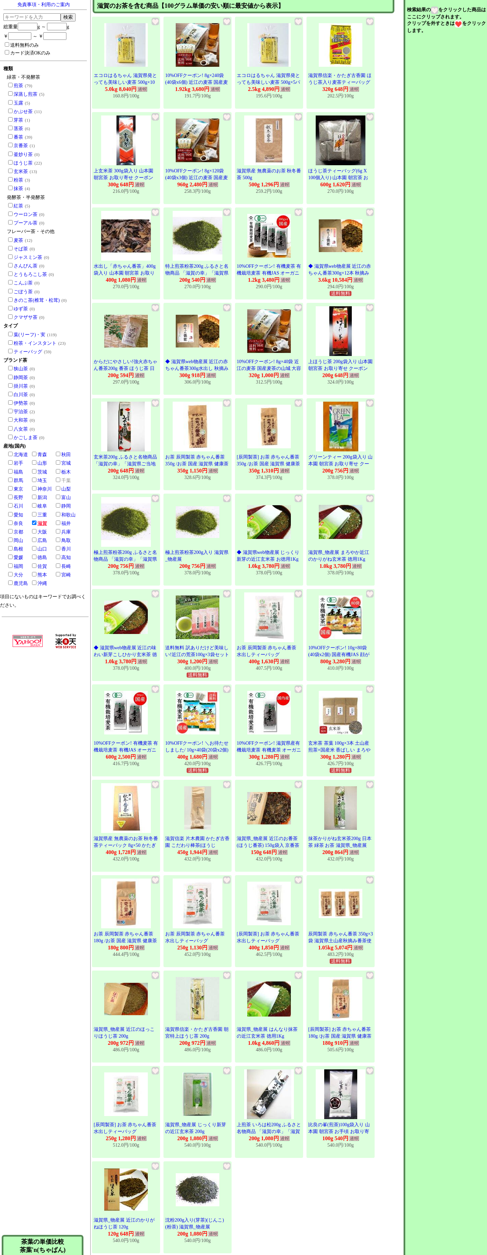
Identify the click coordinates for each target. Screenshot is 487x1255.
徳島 (42, 557)
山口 (42, 549)
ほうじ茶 (23, 163)
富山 (66, 497)
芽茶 (18, 120)
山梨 (66, 489)
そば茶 (21, 248)
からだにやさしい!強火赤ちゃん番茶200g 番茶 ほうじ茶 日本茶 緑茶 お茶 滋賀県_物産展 (125, 368)
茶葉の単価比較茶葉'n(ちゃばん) (43, 1245)
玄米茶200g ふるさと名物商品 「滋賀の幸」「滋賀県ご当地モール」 (125, 463)
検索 (68, 17)
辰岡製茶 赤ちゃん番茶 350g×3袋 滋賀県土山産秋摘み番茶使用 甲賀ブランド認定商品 (340, 940)
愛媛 (18, 557)
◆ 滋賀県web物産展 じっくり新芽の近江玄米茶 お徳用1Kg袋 (268, 559)
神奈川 (44, 489)
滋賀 (42, 523)
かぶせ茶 (23, 111)
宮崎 (66, 574)
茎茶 (18, 128)
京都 (18, 531)
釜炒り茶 (23, 154)
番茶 (18, 137)
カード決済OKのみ (27, 53)
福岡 (18, 566)
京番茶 (21, 145)
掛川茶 (21, 386)
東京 (18, 489)
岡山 (18, 540)
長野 (18, 497)
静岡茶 (21, 377)
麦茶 (18, 240)
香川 (66, 549)
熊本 (42, 574)
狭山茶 (21, 368)
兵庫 (66, 531)
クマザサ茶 (25, 317)
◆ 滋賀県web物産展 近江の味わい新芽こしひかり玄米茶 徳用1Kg (125, 654)
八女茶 (21, 429)
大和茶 (21, 420)
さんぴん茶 (25, 265)
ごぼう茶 (23, 291)
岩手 (18, 463)
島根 (18, 549)
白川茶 (21, 394)
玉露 (18, 103)
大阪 (42, 531)
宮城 (66, 463)
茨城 (42, 472)
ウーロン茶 (25, 214)
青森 (42, 454)
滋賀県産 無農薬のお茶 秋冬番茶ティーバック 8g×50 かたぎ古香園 (126, 845)
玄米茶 (21, 171)
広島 (42, 540)
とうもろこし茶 (30, 274)
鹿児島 (21, 583)
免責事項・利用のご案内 (43, 4)
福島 (18, 472)
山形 (42, 463)
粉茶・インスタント (35, 343)
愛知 (18, 514)
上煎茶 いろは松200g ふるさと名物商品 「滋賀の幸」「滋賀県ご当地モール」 (269, 1131)
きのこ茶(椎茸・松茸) (37, 300)
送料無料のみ (22, 45)
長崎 (66, 566)
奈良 (18, 523)
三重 (42, 514)
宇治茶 (21, 411)
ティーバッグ (28, 351)
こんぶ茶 (23, 282)
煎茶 (18, 85)
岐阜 (42, 506)
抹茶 (18, 188)
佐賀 (42, 566)
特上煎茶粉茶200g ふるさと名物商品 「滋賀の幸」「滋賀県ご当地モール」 (197, 273)
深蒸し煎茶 (25, 94)
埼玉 (42, 480)
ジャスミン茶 (28, 257)
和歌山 (68, 514)
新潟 (42, 497)
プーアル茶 (25, 223)
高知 (66, 557)
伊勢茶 (21, 403)
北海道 (21, 454)
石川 (18, 506)
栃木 (66, 472)
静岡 (66, 506)
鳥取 (66, 540)
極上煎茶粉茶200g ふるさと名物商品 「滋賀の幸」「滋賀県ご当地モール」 (125, 559)
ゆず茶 (21, 308)
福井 (66, 523)
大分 (18, 574)
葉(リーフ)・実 (29, 334)
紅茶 (18, 205)
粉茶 (18, 180)
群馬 (18, 480)
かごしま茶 (25, 437)
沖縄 (42, 583)
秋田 (66, 454)
